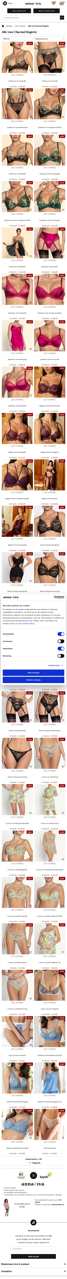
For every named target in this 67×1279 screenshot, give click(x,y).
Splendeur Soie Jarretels (49, 267)
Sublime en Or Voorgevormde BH (49, 127)
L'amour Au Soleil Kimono (50, 823)
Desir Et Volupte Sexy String (17, 777)
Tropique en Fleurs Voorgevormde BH (17, 220)
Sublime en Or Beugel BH (17, 174)
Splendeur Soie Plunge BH (17, 313)
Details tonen (54, 665)
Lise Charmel (20, 26)
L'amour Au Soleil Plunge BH (17, 916)
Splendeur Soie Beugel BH (17, 406)
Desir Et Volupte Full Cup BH (50, 591)
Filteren (6, 38)
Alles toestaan (33, 673)
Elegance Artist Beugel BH (17, 452)
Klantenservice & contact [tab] (15, 1264)
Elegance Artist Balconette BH (49, 406)
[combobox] (33, 18)
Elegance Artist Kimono (50, 498)
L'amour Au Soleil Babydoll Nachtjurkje (49, 870)
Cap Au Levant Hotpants (17, 1055)
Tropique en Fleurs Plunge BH (49, 220)
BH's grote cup (19, 11)
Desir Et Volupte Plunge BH (49, 545)
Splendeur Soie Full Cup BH (49, 359)
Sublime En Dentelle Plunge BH (17, 1102)
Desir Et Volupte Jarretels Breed (50, 730)
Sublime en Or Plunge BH (17, 81)
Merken (9, 26)
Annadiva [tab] (6, 1271)
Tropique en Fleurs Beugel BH (49, 174)
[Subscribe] (33, 1256)
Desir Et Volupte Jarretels (17, 730)
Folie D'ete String (50, 1148)
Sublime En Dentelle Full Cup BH (17, 1148)
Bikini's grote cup (46, 11)
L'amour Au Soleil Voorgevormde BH (50, 916)
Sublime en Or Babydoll (17, 267)
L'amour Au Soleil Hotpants (17, 962)
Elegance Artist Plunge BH (50, 452)
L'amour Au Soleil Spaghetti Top (50, 962)
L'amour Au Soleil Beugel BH (17, 870)
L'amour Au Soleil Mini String (17, 1009)
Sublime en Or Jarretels (50, 81)
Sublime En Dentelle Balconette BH (50, 1055)
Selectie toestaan (33, 680)
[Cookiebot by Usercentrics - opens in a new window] (54, 597)
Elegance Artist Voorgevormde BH (17, 498)
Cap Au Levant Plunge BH (50, 1009)
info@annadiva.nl (58, 1205)
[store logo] (33, 3)
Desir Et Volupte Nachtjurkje (17, 591)
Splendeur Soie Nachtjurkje (17, 359)
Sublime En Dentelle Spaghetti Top (50, 1102)
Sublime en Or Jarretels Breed (17, 127)
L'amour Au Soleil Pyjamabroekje (17, 823)
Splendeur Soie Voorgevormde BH (50, 313)
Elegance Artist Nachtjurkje (17, 545)
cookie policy (28, 623)
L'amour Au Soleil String (49, 777)
